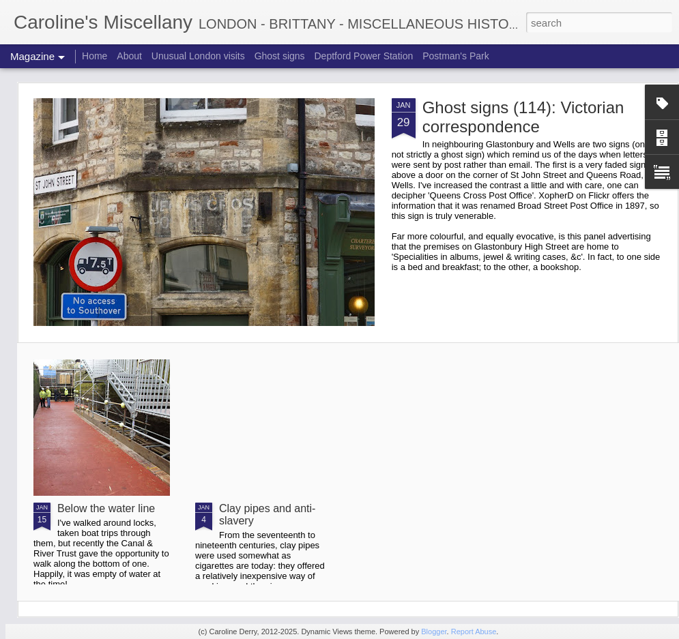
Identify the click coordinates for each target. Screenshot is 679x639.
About (129, 55)
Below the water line (106, 508)
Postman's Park (455, 55)
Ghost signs (280, 55)
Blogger (433, 631)
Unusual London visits (198, 55)
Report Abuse (474, 631)
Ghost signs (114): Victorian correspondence (523, 117)
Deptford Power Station (363, 55)
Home (94, 55)
